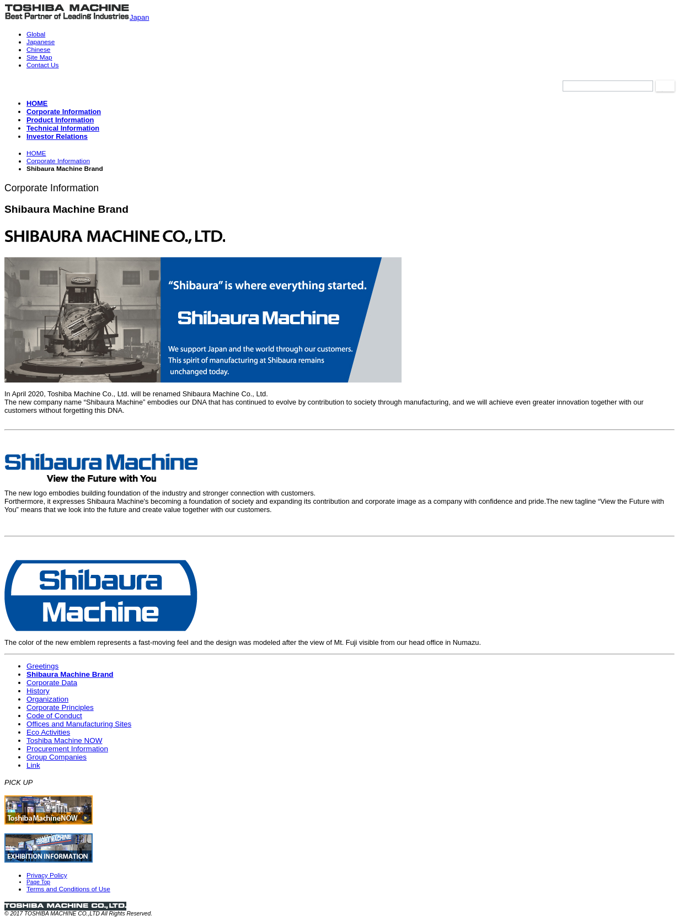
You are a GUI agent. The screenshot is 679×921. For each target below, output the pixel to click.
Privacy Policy (46, 875)
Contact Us (42, 65)
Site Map (39, 57)
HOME (36, 153)
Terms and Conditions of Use (68, 889)
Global (35, 34)
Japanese (40, 42)
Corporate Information (58, 161)
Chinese (38, 49)
